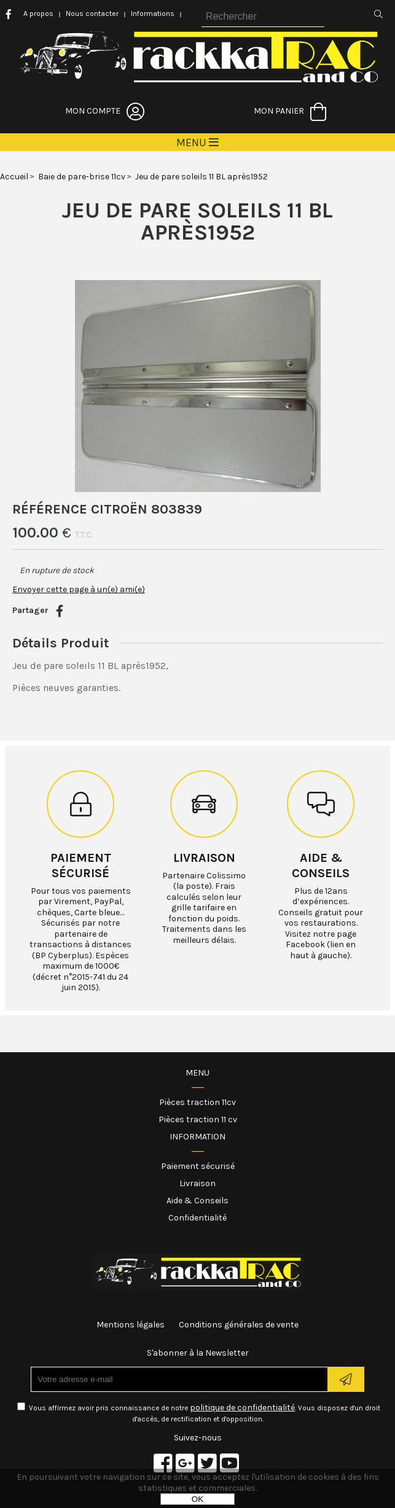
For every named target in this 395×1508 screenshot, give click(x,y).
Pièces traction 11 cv (197, 1119)
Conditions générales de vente (239, 1324)
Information (197, 1136)
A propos (38, 13)
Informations (152, 13)
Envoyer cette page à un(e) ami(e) (78, 589)
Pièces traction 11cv (197, 1102)
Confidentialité (197, 1218)
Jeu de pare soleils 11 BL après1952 (197, 221)
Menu (197, 1073)
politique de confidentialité (242, 1407)
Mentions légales (130, 1324)
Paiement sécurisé (198, 1166)
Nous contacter (92, 13)
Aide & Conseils (197, 1200)
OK (197, 1499)
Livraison (204, 858)
